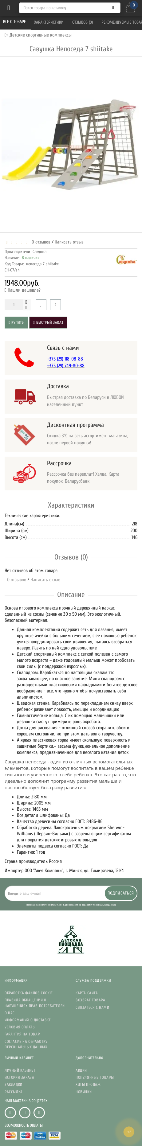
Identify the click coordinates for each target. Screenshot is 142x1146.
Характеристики (49, 22)
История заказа (19, 1077)
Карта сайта (87, 993)
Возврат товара (90, 1000)
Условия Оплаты (20, 1027)
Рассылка (14, 1091)
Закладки (13, 1084)
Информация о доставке (28, 1020)
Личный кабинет (20, 1070)
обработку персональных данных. (99, 904)
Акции (81, 1070)
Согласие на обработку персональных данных (26, 1044)
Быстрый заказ (48, 322)
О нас (10, 1013)
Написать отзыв (69, 242)
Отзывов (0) (83, 22)
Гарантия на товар (22, 1034)
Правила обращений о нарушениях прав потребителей (35, 1003)
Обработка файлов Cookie (29, 993)
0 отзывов (39, 242)
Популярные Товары (95, 1077)
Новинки (84, 1091)
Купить (16, 322)
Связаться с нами (92, 1007)
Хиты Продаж (88, 1084)
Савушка (39, 251)
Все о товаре (15, 21)
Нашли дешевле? (24, 290)
